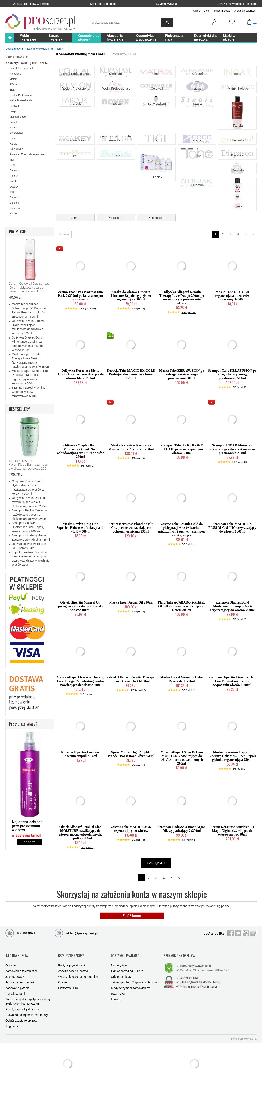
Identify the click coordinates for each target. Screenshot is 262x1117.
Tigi (156, 165)
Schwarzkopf (156, 123)
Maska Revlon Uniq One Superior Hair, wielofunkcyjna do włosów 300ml (80, 566)
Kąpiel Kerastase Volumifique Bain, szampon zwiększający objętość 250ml (29, 465)
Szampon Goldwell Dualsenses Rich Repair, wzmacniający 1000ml (28, 527)
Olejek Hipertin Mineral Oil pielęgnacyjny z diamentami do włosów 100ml (80, 645)
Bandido (237, 206)
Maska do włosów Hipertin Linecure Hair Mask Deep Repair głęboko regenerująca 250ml (232, 795)
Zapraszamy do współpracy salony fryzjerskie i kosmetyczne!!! (27, 1034)
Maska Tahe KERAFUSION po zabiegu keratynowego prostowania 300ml (181, 413)
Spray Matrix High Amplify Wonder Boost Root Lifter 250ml (131, 793)
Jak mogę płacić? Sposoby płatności (134, 1014)
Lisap (196, 102)
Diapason (237, 185)
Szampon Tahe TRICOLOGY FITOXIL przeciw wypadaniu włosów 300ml (181, 488)
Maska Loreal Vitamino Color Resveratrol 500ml (181, 718)
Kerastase (115, 81)
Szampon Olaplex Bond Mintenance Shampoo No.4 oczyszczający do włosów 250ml (232, 645)
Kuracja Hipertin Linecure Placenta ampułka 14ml (80, 793)
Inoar (237, 81)
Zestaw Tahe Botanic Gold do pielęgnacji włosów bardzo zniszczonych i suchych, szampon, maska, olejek (182, 568)
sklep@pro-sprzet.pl (76, 972)
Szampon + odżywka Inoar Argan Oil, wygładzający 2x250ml (181, 868)
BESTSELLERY (19, 409)
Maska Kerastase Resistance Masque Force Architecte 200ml (131, 486)
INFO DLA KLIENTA (16, 991)
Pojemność (156, 257)
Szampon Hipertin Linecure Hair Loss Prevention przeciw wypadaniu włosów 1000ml (232, 720)
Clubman (197, 227)
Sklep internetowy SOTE (244, 1071)
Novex (116, 123)
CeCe (197, 165)
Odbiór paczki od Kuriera (127, 1003)
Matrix (156, 81)
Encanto (237, 165)
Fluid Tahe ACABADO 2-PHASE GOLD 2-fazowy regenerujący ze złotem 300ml (181, 645)
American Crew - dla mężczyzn (116, 163)
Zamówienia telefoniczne (21, 1003)
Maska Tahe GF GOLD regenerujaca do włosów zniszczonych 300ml (232, 334)
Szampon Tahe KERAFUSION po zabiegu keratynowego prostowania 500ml (232, 413)
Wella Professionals (116, 102)
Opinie (196, 10)
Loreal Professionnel (75, 81)
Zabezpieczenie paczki (73, 1003)
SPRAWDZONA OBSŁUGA (179, 991)
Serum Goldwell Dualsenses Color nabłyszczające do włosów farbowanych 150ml (29, 287)
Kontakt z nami (15, 1026)
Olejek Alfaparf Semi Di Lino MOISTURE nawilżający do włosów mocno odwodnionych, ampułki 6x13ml (80, 871)
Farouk (75, 123)
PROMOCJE (17, 231)
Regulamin (12, 1058)
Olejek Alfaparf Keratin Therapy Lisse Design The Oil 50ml (131, 718)
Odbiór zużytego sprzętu (21, 1053)
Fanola (237, 144)
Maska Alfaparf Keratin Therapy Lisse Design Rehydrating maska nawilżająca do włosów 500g (80, 720)
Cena (75, 257)
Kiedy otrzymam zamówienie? (130, 1020)
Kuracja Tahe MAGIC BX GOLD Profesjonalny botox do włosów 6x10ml (131, 413)
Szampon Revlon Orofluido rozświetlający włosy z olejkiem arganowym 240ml (29, 514)
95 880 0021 (20, 972)
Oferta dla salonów (244, 10)
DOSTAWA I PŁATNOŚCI (125, 991)
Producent (116, 257)
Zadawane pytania (17, 1020)
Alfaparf (197, 81)
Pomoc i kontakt (221, 10)
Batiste (115, 185)
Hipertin (75, 185)
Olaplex (156, 206)
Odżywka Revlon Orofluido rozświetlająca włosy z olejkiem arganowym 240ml (29, 502)
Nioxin (237, 248)
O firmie (10, 997)
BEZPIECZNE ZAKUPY (71, 991)
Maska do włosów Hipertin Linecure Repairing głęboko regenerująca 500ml (131, 334)
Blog (206, 10)
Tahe (197, 186)
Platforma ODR (68, 1020)
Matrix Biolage (237, 102)
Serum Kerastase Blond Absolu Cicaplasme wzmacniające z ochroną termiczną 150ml (131, 566)
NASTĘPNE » (156, 902)
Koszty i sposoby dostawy (22, 1041)
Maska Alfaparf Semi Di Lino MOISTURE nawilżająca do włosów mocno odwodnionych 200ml (182, 797)
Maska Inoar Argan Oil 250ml (131, 641)
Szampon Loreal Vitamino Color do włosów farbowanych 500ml (28, 392)
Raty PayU (118, 1026)
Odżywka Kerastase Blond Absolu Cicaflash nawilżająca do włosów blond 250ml (80, 413)
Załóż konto (132, 955)
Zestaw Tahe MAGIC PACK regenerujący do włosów (131, 868)
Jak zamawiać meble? (19, 1014)
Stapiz (197, 123)
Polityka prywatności (71, 997)
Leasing (116, 1031)
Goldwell (156, 102)
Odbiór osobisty (121, 1009)
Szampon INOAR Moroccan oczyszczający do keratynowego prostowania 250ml (232, 488)
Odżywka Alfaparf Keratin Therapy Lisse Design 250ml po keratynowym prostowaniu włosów (181, 336)
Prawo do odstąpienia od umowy (26, 1047)
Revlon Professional (75, 102)
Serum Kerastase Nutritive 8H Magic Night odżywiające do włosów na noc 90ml (232, 869)
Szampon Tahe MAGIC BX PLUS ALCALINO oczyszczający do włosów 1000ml (232, 566)
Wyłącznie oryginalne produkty (78, 1009)
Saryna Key (75, 165)
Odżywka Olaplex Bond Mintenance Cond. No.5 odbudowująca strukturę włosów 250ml (80, 490)
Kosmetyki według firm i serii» (26, 63)
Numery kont (119, 997)
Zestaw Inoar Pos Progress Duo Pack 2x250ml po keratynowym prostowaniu (80, 334)
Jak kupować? (14, 1009)
